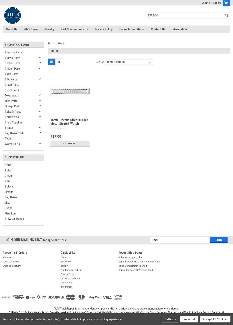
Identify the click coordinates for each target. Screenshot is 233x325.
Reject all (189, 319)
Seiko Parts (12, 117)
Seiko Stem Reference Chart (133, 266)
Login (205, 2)
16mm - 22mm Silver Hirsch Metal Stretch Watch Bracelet (69, 123)
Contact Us (158, 29)
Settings (170, 319)
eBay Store (31, 29)
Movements (12, 95)
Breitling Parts (13, 52)
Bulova (9, 186)
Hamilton (10, 213)
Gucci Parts (12, 90)
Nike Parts (11, 101)
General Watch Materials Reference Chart (140, 261)
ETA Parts (11, 79)
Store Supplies (13, 122)
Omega (9, 192)
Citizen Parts (13, 68)
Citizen (9, 175)
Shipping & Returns (12, 266)
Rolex (8, 170)
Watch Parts (12, 144)
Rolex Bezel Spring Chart (131, 257)
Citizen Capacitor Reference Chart (136, 270)
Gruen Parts (12, 84)
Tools (8, 138)
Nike (7, 202)
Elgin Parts (11, 74)
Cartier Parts (12, 63)
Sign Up (216, 2)
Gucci (8, 208)
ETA (7, 181)
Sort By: (100, 62)
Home (51, 43)
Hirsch (61, 43)
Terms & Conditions (132, 29)
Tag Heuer (11, 197)
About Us (11, 29)
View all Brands (14, 218)
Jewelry (49, 29)
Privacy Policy (103, 29)
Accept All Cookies (215, 319)
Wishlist (7, 257)
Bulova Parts (12, 58)
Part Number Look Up (74, 29)
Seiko (8, 165)
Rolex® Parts (13, 111)
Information (179, 29)
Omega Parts (13, 106)
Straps (9, 127)
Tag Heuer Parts (14, 133)
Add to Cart (70, 143)
